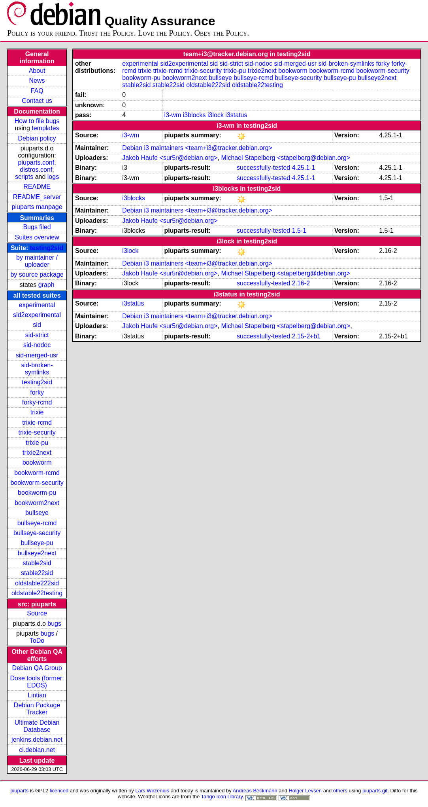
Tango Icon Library (222, 796)
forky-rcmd (37, 402)
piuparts (19, 791)
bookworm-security (36, 482)
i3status (236, 115)
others (340, 791)
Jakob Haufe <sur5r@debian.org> (169, 157)
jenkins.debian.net (36, 739)
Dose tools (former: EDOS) (37, 682)
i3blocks (194, 115)
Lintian (37, 695)
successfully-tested (263, 167)
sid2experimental (37, 314)
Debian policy (37, 138)
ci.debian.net (37, 749)
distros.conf (36, 169)
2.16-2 (301, 283)
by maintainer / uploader (37, 261)
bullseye (37, 512)
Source (37, 613)
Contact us (37, 100)
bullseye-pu (37, 542)
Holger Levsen (305, 791)
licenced (59, 791)
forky (37, 392)
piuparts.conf (36, 162)
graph (46, 284)
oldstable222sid (37, 583)
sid (37, 324)
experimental (37, 305)
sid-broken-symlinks (37, 369)
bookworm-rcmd (37, 472)
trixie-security (36, 432)
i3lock (215, 115)
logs (53, 176)
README (36, 186)
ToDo (37, 640)
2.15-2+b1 (306, 336)
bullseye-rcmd (37, 523)
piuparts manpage (37, 206)
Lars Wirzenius (152, 791)
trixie (37, 412)
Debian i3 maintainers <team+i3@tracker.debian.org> (197, 147)
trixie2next (37, 452)
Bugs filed (37, 227)
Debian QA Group (37, 668)
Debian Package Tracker (37, 709)
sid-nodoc (37, 345)
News (37, 80)
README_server (37, 197)
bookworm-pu (37, 492)
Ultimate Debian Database (37, 726)
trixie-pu (37, 442)
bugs (54, 623)
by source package (36, 274)
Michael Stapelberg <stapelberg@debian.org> (286, 157)
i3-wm (172, 115)
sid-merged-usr (37, 355)
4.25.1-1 (303, 167)
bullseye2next (37, 553)
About (37, 70)
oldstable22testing (36, 593)
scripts (24, 176)
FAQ (37, 90)
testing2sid (46, 248)
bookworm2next (37, 502)
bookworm (37, 462)
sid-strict (37, 335)
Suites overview (37, 237)
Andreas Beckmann (255, 791)
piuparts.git (374, 791)
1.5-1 (299, 230)
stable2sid (37, 563)
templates (45, 128)
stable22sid (37, 573)
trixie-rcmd (37, 422)
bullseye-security (36, 533)
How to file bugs (37, 121)
